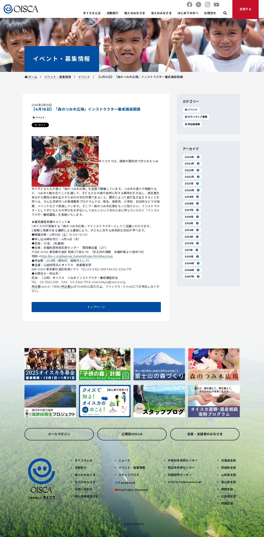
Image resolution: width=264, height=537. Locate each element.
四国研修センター (180, 475)
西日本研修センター (181, 467)
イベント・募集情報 (62, 58)
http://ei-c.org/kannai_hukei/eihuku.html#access (76, 256)
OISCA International (184, 482)
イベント (84, 77)
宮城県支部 (228, 467)
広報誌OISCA (132, 434)
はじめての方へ (188, 13)
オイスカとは (92, 13)
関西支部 (227, 489)
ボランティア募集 (196, 116)
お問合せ (210, 13)
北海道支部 (228, 460)
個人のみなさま (134, 13)
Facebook (126, 482)
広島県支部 (228, 496)
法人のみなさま (161, 13)
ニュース (124, 460)
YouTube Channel (133, 490)
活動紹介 (112, 13)
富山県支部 (228, 482)
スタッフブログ (128, 475)
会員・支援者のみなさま (205, 434)
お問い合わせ (84, 489)
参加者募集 (192, 124)
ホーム (30, 77)
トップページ (96, 307)
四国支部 (227, 503)
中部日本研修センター (183, 460)
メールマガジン (59, 434)
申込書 (36, 286)
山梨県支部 (228, 475)
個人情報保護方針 (87, 496)
